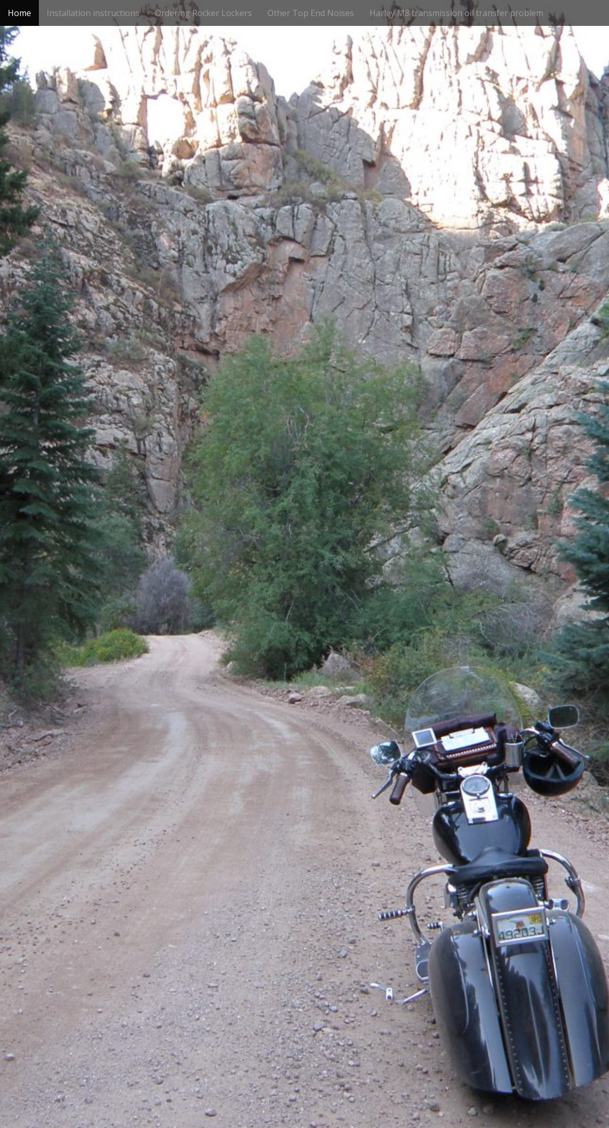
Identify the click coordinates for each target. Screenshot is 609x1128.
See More (304, 600)
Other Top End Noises (310, 13)
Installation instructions (93, 13)
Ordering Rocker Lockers (203, 13)
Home (19, 13)
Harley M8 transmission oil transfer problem (456, 13)
